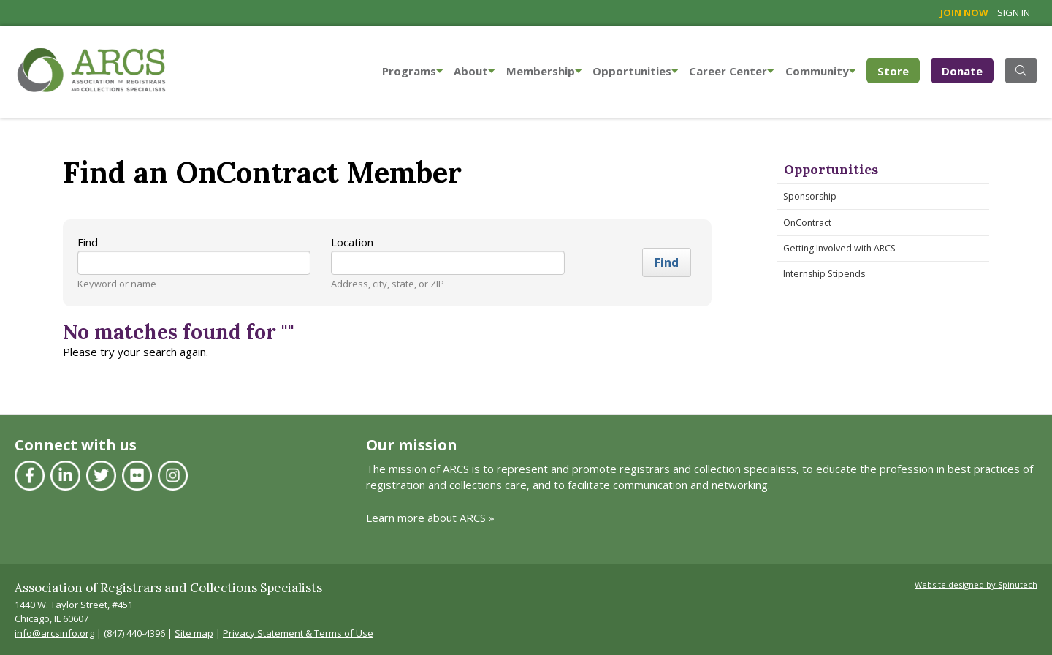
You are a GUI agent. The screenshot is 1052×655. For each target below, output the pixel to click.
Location (352, 242)
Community (820, 71)
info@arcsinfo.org (54, 633)
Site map (194, 633)
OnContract (807, 222)
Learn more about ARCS (426, 517)
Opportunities (635, 71)
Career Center (731, 71)
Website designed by (976, 584)
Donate (962, 71)
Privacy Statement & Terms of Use (298, 633)
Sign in (1013, 12)
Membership (544, 71)
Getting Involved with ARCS (839, 248)
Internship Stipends (824, 274)
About (474, 71)
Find (87, 242)
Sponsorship (809, 196)
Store (898, 69)
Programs (412, 71)
